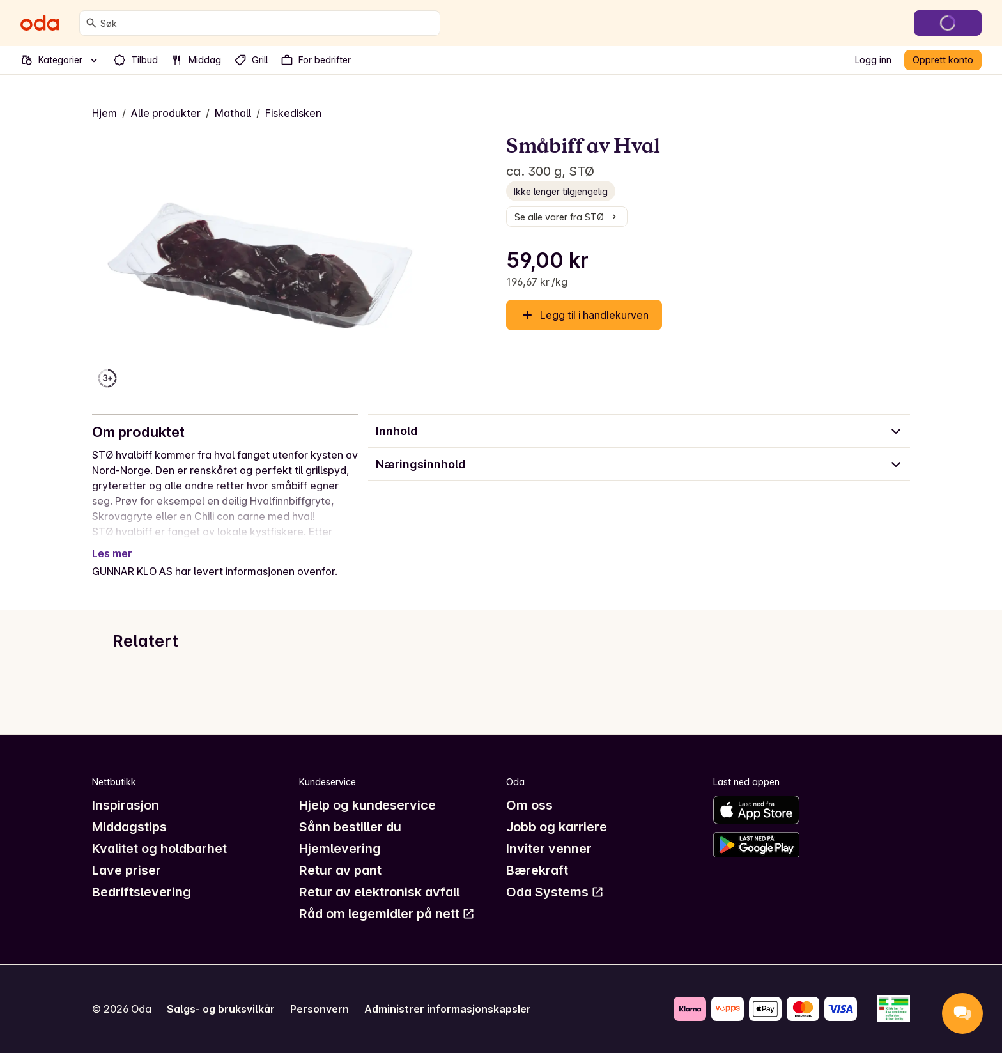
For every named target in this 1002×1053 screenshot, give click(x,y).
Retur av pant (340, 870)
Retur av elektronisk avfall (379, 892)
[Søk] (91, 23)
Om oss (529, 805)
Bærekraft (537, 870)
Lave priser (126, 870)
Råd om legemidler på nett (387, 913)
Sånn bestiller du (350, 826)
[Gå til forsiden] (39, 23)
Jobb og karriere (556, 826)
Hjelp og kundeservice (367, 805)
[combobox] (267, 23)
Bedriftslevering (141, 892)
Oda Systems (555, 892)
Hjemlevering (340, 848)
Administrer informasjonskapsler (447, 1009)
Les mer (112, 553)
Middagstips (129, 826)
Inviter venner (549, 848)
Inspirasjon (125, 805)
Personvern (319, 1009)
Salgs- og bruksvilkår (221, 1009)
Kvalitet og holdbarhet (159, 848)
